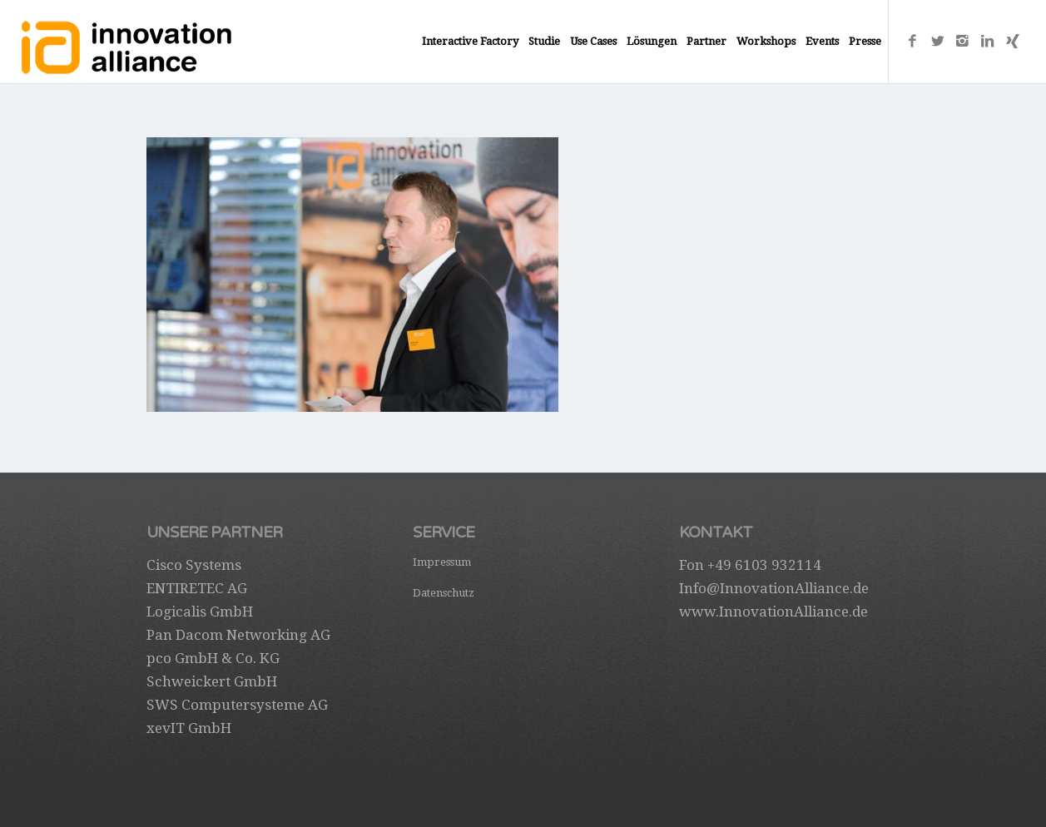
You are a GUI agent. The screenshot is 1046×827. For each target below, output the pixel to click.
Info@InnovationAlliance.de (774, 588)
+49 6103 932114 (764, 565)
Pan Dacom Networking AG (238, 634)
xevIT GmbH (188, 728)
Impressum (442, 562)
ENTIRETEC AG (196, 588)
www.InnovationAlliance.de (773, 611)
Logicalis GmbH (199, 611)
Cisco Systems (193, 565)
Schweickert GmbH (211, 681)
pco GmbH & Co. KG (213, 658)
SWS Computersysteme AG (237, 704)
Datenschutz (443, 593)
